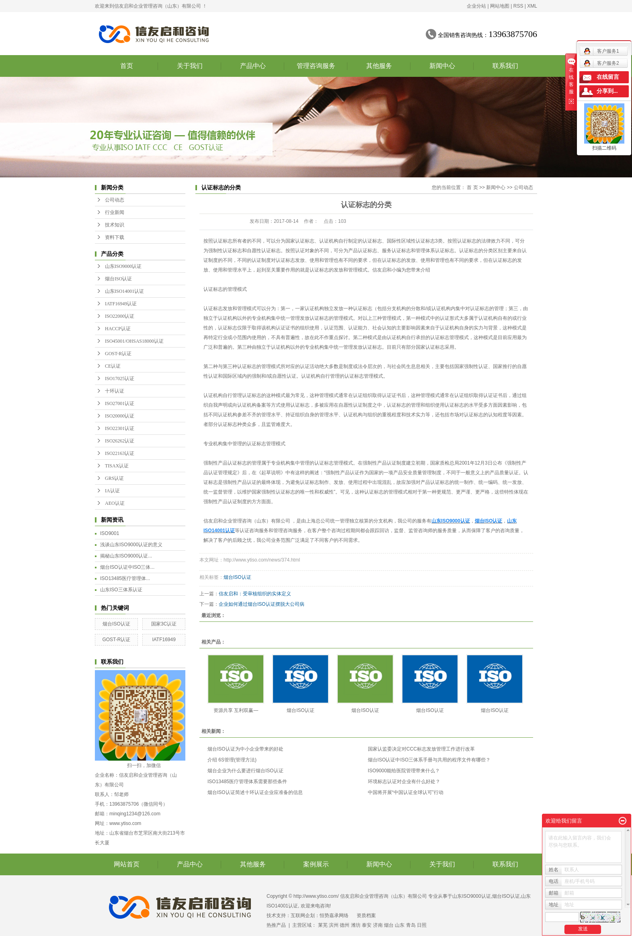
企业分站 (476, 6)
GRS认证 (114, 478)
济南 (378, 925)
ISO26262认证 (119, 441)
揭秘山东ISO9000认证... (126, 556)
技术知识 (114, 225)
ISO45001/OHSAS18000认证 (134, 341)
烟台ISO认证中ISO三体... (127, 567)
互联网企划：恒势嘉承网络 (320, 915)
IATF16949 (163, 639)
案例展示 (316, 864)
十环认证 (114, 391)
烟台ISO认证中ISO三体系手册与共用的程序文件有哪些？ (429, 760)
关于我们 (190, 65)
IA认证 (112, 491)
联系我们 (505, 65)
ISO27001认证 (119, 403)
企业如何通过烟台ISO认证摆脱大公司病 (261, 604)
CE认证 (113, 366)
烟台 (389, 925)
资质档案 (366, 915)
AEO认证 (115, 503)
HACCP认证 (118, 328)
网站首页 (127, 864)
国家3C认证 (163, 624)
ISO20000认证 (119, 416)
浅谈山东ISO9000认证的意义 (131, 544)
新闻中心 (442, 65)
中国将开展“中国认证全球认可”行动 (405, 792)
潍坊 (356, 925)
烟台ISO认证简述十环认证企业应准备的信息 (255, 792)
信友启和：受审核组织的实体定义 (255, 594)
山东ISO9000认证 (123, 266)
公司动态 (114, 200)
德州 (344, 925)
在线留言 (608, 77)
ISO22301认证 (119, 428)
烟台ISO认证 (118, 279)
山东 (399, 925)
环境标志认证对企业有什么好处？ (404, 781)
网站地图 (499, 6)
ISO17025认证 (119, 378)
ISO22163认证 (119, 453)
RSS (518, 6)
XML (532, 6)
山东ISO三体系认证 (121, 589)
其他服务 (379, 65)
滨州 (334, 925)
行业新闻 (114, 212)
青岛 (411, 925)
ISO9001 (109, 533)
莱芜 (323, 925)
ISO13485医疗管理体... (125, 578)
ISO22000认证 (119, 316)
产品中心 (253, 65)
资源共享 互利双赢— (235, 710)
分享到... (607, 91)
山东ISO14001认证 (124, 291)
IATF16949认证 (121, 304)
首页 (126, 65)
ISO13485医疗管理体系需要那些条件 (247, 781)
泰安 (366, 925)
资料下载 (114, 237)
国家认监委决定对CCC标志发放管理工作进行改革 (421, 749)
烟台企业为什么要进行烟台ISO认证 (245, 770)
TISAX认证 (117, 466)
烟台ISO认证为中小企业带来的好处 (245, 749)
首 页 (472, 187)
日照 (422, 925)
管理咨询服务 (316, 65)
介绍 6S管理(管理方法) (231, 760)
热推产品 (276, 925)
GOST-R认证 (118, 353)
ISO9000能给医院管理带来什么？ (404, 770)
